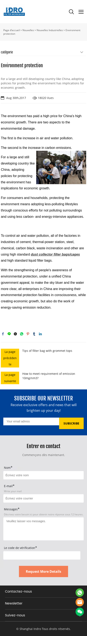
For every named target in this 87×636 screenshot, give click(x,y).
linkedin (40, 334)
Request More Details (43, 571)
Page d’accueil (11, 30)
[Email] (31, 421)
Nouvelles (28, 30)
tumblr (34, 334)
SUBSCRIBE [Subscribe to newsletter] (71, 423)
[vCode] (41, 555)
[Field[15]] (43, 475)
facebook (3, 334)
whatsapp (22, 334)
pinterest (28, 334)
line (9, 334)
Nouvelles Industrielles (50, 30)
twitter (15, 334)
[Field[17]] (43, 498)
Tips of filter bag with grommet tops (47, 351)
